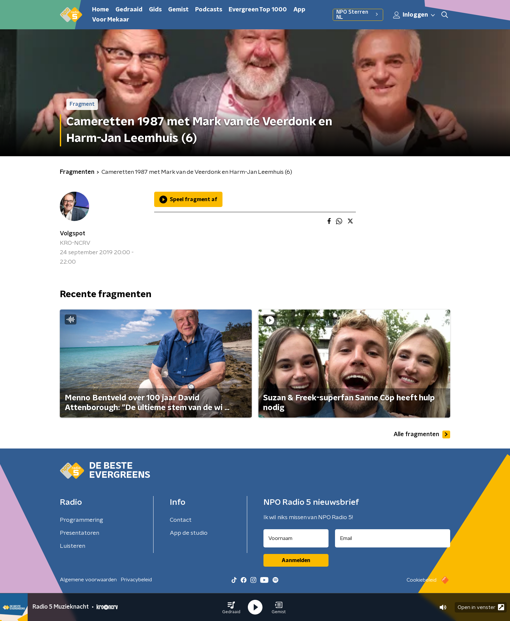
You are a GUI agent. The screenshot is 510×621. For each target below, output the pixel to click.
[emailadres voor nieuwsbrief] (392, 538)
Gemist (178, 10)
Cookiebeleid (421, 580)
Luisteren (72, 546)
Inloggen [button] (414, 15)
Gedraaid (128, 10)
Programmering (81, 520)
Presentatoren (79, 533)
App (299, 10)
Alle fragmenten (422, 434)
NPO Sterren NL (358, 14)
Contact (181, 520)
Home (100, 10)
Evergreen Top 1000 (258, 10)
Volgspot (72, 234)
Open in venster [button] (481, 607)
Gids (155, 10)
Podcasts (208, 10)
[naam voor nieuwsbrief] (296, 538)
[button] (231, 607)
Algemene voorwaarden (88, 579)
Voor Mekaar (110, 20)
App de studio (189, 533)
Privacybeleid (136, 579)
